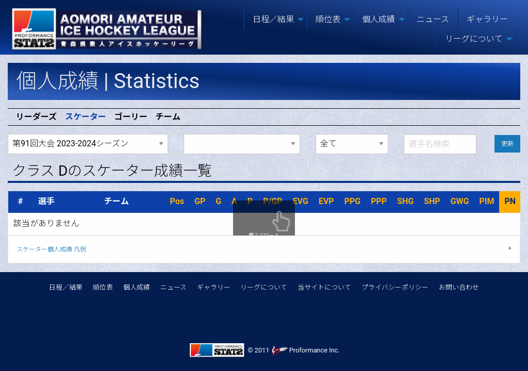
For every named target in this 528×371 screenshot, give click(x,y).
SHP (432, 201)
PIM (486, 201)
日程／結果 (65, 287)
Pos (177, 201)
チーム (168, 117)
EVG (300, 201)
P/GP (272, 201)
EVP (326, 201)
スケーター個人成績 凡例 (51, 249)
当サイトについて (324, 287)
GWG (460, 201)
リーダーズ (36, 117)
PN (510, 201)
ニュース (173, 287)
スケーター (85, 117)
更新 (507, 143)
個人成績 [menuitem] (378, 19)
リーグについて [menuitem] (474, 39)
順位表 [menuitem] (328, 19)
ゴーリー (130, 117)
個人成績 (136, 287)
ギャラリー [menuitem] (487, 19)
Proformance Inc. (305, 350)
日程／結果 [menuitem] (273, 19)
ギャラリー (213, 287)
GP (199, 201)
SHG (405, 201)
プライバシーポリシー (394, 287)
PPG (352, 201)
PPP (379, 201)
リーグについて (263, 287)
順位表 (103, 287)
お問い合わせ (459, 287)
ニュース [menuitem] (433, 19)
